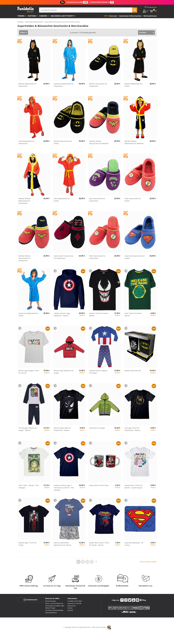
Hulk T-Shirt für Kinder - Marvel (133, 314)
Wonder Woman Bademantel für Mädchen (134, 142)
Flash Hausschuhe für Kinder (133, 199)
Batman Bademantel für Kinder (133, 85)
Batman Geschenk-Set (133, 370)
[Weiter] (96, 562)
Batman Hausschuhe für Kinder (63, 142)
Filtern (22, 32)
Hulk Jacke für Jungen (97, 428)
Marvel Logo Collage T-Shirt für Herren (29, 371)
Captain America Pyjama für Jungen (98, 371)
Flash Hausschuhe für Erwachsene (97, 257)
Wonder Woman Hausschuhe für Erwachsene (25, 258)
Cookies (70, 608)
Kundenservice (30, 600)
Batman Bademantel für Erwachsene (27, 85)
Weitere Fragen (50, 608)
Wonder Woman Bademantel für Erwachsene (25, 200)
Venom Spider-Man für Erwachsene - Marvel (62, 429)
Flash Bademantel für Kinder (62, 199)
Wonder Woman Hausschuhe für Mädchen (99, 142)
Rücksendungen (50, 601)
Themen (20, 16)
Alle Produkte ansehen (148, 562)
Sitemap (70, 610)
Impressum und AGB (74, 603)
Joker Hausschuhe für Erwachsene (97, 199)
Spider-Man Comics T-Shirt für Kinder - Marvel (99, 544)
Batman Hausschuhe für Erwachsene (98, 85)
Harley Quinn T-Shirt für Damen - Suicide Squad (134, 486)
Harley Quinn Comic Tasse (99, 485)
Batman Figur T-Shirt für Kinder (28, 544)
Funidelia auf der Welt (74, 601)
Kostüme (32, 16)
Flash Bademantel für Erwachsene (27, 142)
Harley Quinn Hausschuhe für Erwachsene (63, 257)
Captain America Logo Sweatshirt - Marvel (62, 314)
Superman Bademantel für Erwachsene (64, 85)
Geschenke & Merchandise (34, 22)
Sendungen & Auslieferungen (54, 606)
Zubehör (43, 16)
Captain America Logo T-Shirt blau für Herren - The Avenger (64, 487)
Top (105, 16)
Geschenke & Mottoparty (62, 16)
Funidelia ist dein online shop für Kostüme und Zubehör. (25, 10)
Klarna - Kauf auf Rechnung (54, 603)
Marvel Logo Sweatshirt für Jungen (64, 371)
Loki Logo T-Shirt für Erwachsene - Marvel (132, 429)
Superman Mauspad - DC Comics (134, 544)
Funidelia (20, 22)
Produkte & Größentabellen (54, 610)
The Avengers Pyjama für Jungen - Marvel (28, 429)
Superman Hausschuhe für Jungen (135, 257)
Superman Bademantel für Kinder (28, 314)
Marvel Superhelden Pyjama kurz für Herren (62, 544)
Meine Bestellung (51, 613)
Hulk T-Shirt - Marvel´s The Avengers (29, 486)
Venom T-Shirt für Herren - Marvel (99, 314)
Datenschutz (71, 606)
